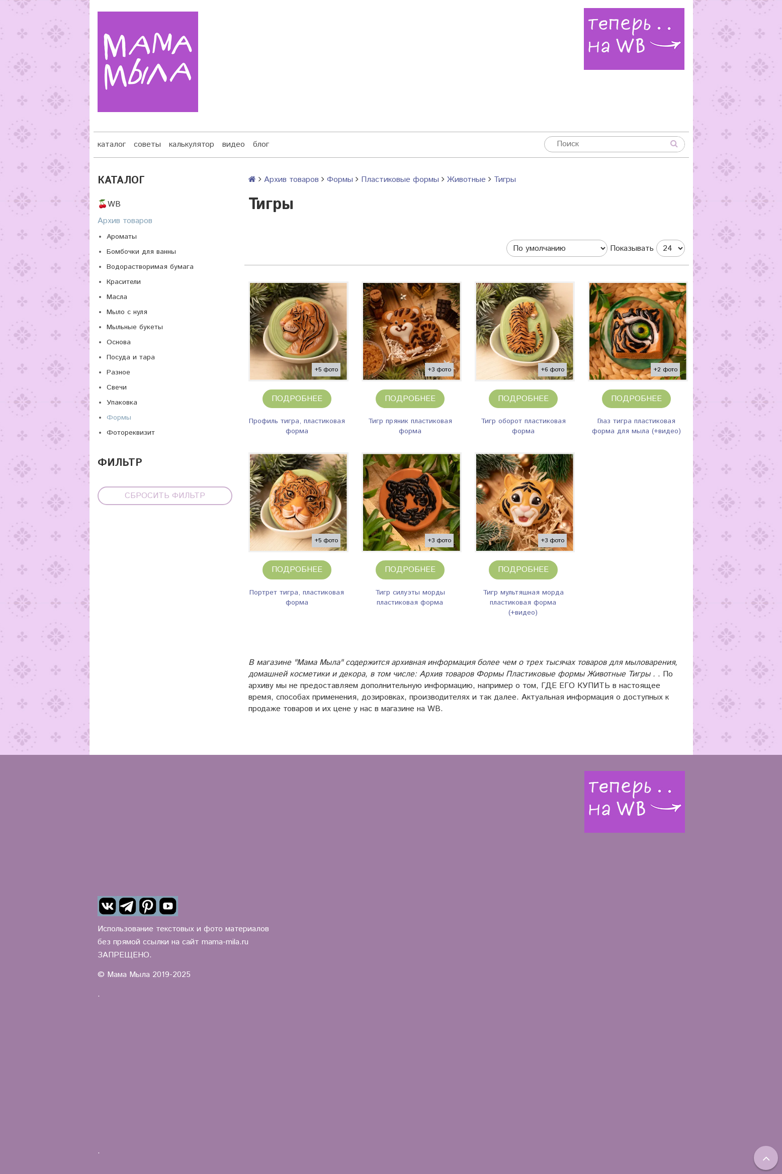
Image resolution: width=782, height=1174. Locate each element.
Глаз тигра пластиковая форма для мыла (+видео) (636, 426)
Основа (119, 342)
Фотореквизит (131, 433)
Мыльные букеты (135, 327)
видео (233, 144)
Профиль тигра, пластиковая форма (297, 426)
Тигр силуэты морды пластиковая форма (410, 598)
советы (147, 144)
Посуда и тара (131, 357)
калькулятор (191, 144)
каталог (112, 144)
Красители (124, 282)
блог (261, 144)
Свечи (117, 387)
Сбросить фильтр (165, 496)
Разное (118, 372)
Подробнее (297, 399)
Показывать (632, 248)
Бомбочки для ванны (141, 252)
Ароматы (122, 237)
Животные (466, 179)
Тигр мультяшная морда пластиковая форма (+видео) (523, 603)
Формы (119, 418)
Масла (117, 297)
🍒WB (109, 204)
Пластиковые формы (400, 179)
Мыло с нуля (127, 312)
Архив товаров (125, 221)
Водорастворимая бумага (150, 267)
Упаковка (122, 403)
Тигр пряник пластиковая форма (410, 426)
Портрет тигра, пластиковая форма (296, 598)
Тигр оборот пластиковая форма (523, 426)
